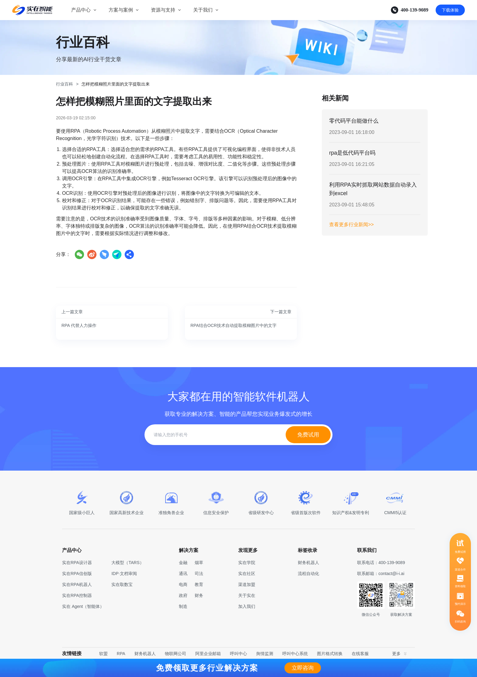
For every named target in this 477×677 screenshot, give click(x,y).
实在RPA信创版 (77, 573)
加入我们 (246, 606)
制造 (183, 606)
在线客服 (360, 653)
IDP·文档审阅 (124, 573)
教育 (199, 584)
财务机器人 (145, 653)
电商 (183, 584)
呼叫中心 (238, 653)
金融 (183, 562)
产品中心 (81, 9)
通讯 (183, 573)
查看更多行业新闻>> (351, 224)
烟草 (199, 562)
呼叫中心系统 (295, 653)
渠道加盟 (246, 584)
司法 (199, 573)
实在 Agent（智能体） (83, 606)
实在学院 (246, 562)
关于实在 (246, 595)
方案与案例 (121, 9)
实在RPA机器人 (77, 584)
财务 (199, 595)
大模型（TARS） (127, 562)
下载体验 (450, 10)
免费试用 (308, 435)
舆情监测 (264, 653)
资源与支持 (163, 9)
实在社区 (246, 573)
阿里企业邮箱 (208, 653)
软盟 (103, 653)
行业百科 (64, 84)
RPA (121, 653)
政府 (183, 595)
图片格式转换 (330, 653)
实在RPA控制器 (77, 595)
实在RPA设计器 (77, 562)
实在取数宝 (122, 584)
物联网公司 (175, 653)
